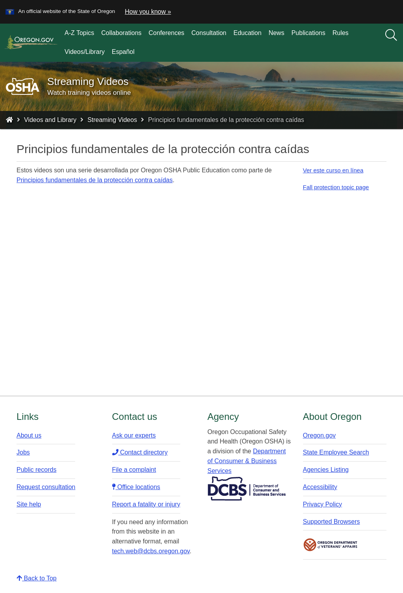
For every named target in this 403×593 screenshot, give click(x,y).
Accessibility (320, 487)
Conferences (167, 33)
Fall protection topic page (336, 187)
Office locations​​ (136, 487)
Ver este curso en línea (333, 170)
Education (247, 33)
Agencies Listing (326, 469)
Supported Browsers (331, 521)
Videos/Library (85, 51)
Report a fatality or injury (146, 504)
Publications (308, 33)
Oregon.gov (319, 435)
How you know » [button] (148, 11)
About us (29, 435)
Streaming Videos (112, 119)
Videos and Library (50, 119)
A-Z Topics (79, 33)
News (276, 33)
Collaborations (121, 33)
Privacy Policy (322, 504)
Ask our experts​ (134, 435)
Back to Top (37, 578)
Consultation (208, 33)
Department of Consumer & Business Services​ (246, 461)
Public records (36, 469)
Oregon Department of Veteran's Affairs (330, 545)
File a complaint (134, 469)
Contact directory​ (140, 452)
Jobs (23, 452)
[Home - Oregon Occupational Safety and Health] (9, 119)
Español (123, 51)
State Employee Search (336, 452)
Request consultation (46, 487)
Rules (341, 33)
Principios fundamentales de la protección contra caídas (95, 180)
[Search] (391, 35)
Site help (29, 504)
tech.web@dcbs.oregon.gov (151, 551)
